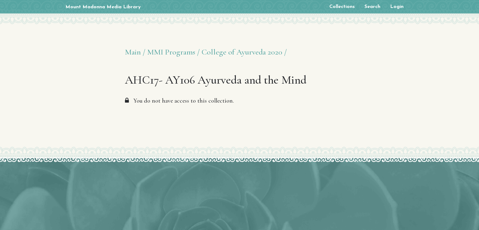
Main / (135, 52)
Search (372, 6)
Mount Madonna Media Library (103, 7)
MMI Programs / (173, 52)
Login (397, 6)
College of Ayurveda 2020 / (244, 52)
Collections (342, 6)
